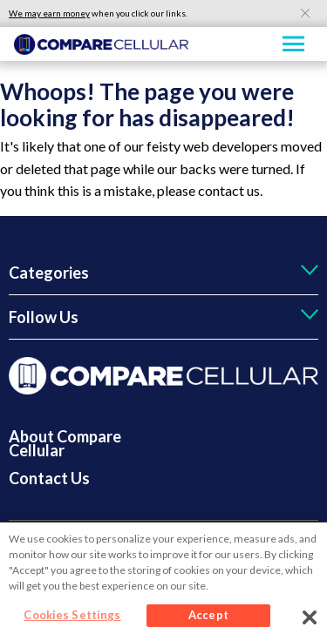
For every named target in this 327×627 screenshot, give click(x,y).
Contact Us (49, 478)
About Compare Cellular (65, 443)
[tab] (163, 272)
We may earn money (49, 13)
